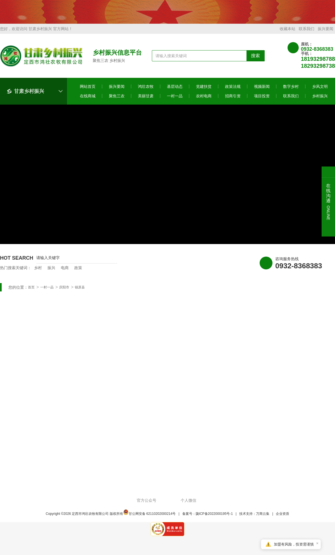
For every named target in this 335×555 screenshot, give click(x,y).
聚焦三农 (117, 100)
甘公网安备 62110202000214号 (149, 518)
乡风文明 (320, 91)
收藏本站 (287, 33)
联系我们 (306, 33)
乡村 (38, 272)
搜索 (255, 60)
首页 (31, 292)
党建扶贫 (204, 91)
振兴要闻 (325, 33)
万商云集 (262, 518)
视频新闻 (262, 91)
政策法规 (233, 91)
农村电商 (204, 100)
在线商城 (87, 100)
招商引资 (233, 100)
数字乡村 (291, 91)
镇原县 (80, 292)
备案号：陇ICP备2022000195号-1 (207, 518)
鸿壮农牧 (146, 91)
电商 (65, 272)
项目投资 (262, 100)
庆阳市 (64, 292)
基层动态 (175, 91)
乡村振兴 (320, 100)
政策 (78, 272)
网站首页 (87, 91)
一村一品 (175, 100)
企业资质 (282, 518)
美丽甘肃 (146, 100)
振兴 (51, 272)
